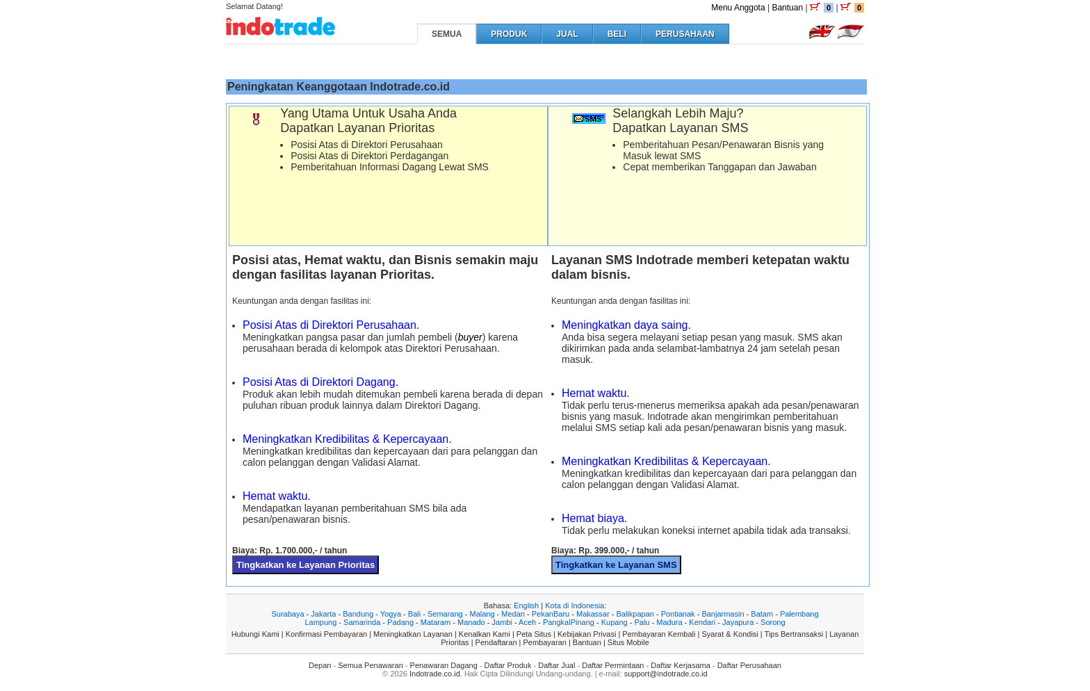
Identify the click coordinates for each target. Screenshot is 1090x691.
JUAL (567, 34)
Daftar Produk (508, 665)
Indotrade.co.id (434, 673)
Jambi (502, 622)
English (526, 605)
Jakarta (323, 614)
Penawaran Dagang (444, 665)
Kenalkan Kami (484, 634)
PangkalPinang (568, 622)
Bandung (358, 614)
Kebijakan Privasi (587, 634)
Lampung (320, 622)
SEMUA (447, 34)
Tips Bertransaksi (794, 634)
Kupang (614, 622)
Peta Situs (533, 634)
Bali (414, 614)
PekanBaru (550, 614)
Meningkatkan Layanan (413, 634)
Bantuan (787, 8)
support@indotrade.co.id (666, 673)
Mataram (435, 622)
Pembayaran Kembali (658, 634)
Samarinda (361, 622)
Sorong (772, 622)
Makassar (593, 614)
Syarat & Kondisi (729, 634)
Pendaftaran (496, 642)
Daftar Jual (556, 665)
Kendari (702, 622)
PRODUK (509, 34)
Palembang (799, 614)
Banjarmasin (722, 614)
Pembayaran (545, 642)
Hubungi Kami (255, 634)
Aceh (527, 622)
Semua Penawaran (370, 665)
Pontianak (678, 614)
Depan (320, 665)
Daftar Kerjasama (680, 665)
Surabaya (287, 614)
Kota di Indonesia (574, 605)
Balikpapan (634, 614)
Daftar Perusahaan (749, 665)
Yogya (390, 614)
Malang (481, 614)
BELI (617, 34)
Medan (513, 614)
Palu (641, 622)
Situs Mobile (628, 642)
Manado (471, 622)
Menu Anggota (738, 8)
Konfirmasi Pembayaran (326, 634)
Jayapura (738, 622)
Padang (400, 622)
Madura (669, 622)
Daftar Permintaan (613, 665)
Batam (762, 614)
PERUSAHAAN (685, 34)
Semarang (445, 614)
